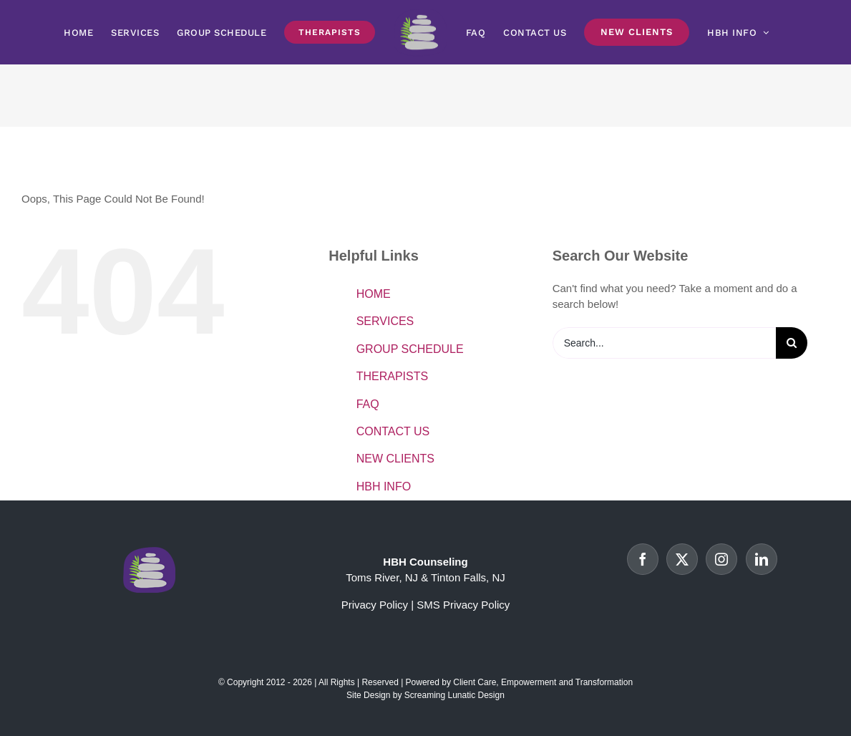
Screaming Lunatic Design (454, 695)
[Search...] (664, 343)
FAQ (367, 404)
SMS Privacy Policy (463, 605)
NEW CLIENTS (395, 458)
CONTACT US (393, 431)
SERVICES (385, 321)
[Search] (791, 343)
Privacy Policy (374, 605)
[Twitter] (682, 559)
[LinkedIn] (761, 559)
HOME (373, 294)
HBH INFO (383, 486)
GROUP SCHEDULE (410, 349)
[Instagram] (721, 559)
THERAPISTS (392, 376)
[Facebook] (642, 559)
